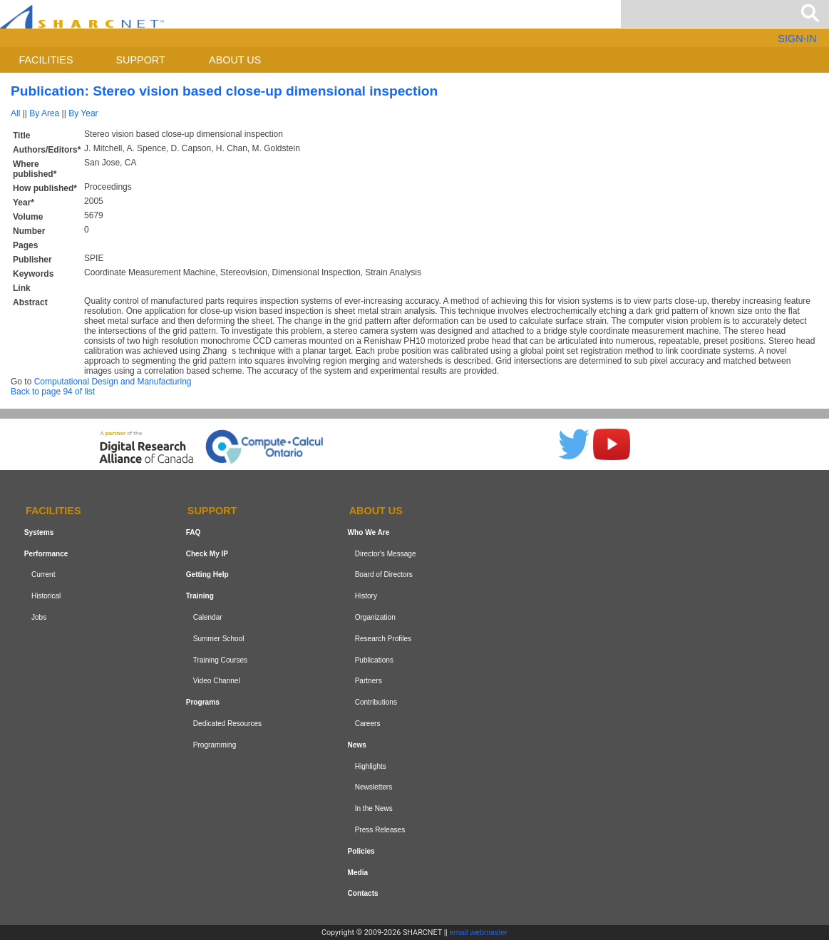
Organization (375, 617)
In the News (374, 808)
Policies (361, 851)
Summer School (218, 639)
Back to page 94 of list (53, 392)
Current (43, 575)
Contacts (363, 893)
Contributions (376, 702)
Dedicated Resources (227, 723)
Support (140, 60)
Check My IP (207, 554)
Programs (203, 702)
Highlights (370, 766)
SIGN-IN (797, 38)
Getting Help (207, 575)
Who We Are (369, 532)
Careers (368, 723)
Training (200, 596)
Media (358, 873)
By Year (83, 113)
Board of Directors (384, 575)
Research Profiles (383, 639)
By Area (44, 113)
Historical (46, 596)
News (357, 745)
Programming (215, 745)
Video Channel (216, 681)
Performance (46, 554)
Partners (368, 681)
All (15, 113)
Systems (38, 532)
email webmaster (479, 932)
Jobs (38, 617)
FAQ (193, 532)
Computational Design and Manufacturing (113, 382)
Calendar (207, 617)
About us (235, 60)
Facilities (46, 60)
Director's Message (385, 554)
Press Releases (380, 830)
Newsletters (374, 787)
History (366, 596)
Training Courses (220, 660)
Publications (374, 660)
